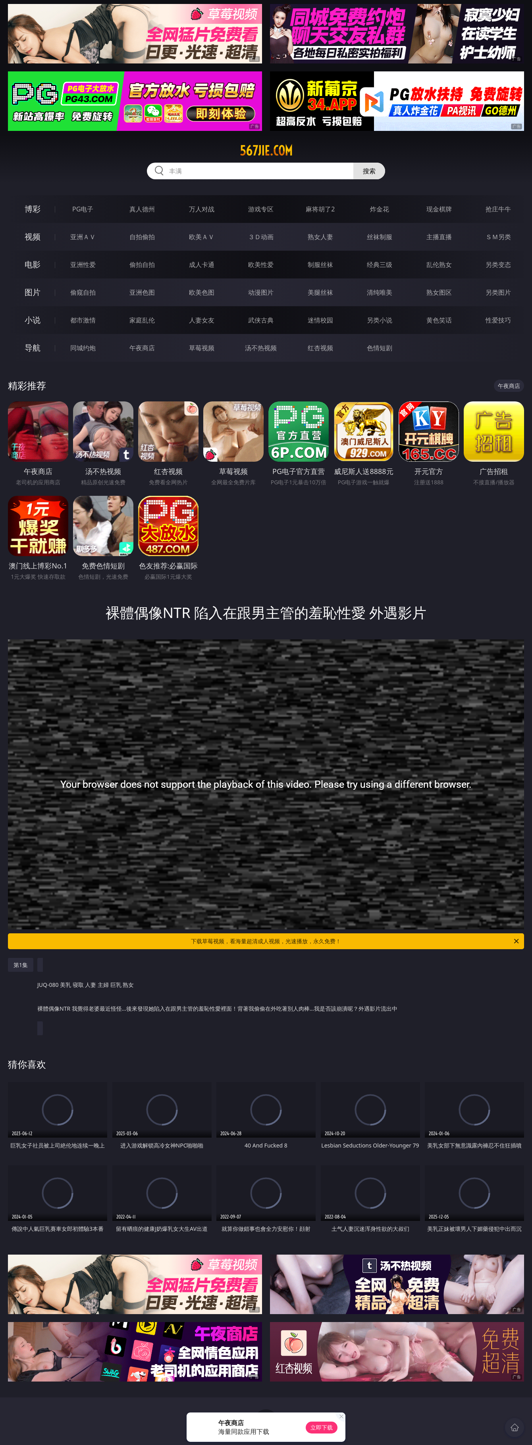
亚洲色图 (142, 292)
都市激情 (83, 320)
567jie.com (266, 151)
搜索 (369, 171)
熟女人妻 (320, 236)
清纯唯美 (379, 292)
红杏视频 (320, 347)
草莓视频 (201, 347)
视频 (32, 236)
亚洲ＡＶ (83, 236)
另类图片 (498, 292)
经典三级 (379, 264)
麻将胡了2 (320, 209)
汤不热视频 (261, 347)
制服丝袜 (320, 264)
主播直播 (439, 236)
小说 (32, 320)
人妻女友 (201, 320)
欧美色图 (201, 292)
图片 (32, 292)
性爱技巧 (498, 320)
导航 (32, 347)
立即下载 (321, 1427)
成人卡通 (201, 264)
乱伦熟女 (439, 264)
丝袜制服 (379, 236)
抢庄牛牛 (498, 209)
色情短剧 (379, 347)
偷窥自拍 (83, 292)
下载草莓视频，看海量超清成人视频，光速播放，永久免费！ (355, 941)
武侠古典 (261, 320)
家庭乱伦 (142, 320)
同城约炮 (83, 347)
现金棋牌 (439, 209)
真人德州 (142, 209)
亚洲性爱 (83, 264)
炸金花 (379, 209)
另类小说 (379, 320)
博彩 (32, 208)
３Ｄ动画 (261, 236)
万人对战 (201, 209)
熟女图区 (439, 292)
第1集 (20, 965)
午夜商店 (142, 347)
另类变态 (498, 264)
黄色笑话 (439, 320)
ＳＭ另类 (498, 236)
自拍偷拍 (142, 236)
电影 (32, 264)
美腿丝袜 (320, 292)
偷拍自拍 (142, 264)
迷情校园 (320, 320)
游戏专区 (261, 209)
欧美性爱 (261, 264)
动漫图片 (261, 292)
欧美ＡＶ (201, 236)
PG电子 (82, 209)
